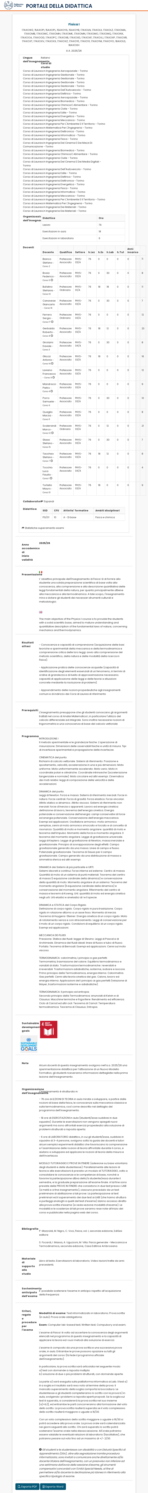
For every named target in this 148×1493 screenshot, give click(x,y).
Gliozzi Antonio (47, 358)
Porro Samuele (48, 400)
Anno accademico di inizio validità (27, 552)
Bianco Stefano (47, 261)
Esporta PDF (27, 1487)
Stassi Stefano (47, 441)
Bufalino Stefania (48, 288)
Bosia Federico (48, 274)
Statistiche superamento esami (44, 528)
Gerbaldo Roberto (49, 330)
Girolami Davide (48, 344)
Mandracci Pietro (49, 386)
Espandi (47, 501)
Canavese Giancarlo (49, 302)
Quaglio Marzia (48, 414)
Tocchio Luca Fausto (48, 471)
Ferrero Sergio (47, 316)
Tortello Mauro (47, 487)
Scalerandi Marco (49, 427)
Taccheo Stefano (48, 455)
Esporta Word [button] (53, 1487)
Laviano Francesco (49, 372)
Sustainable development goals (27, 1027)
